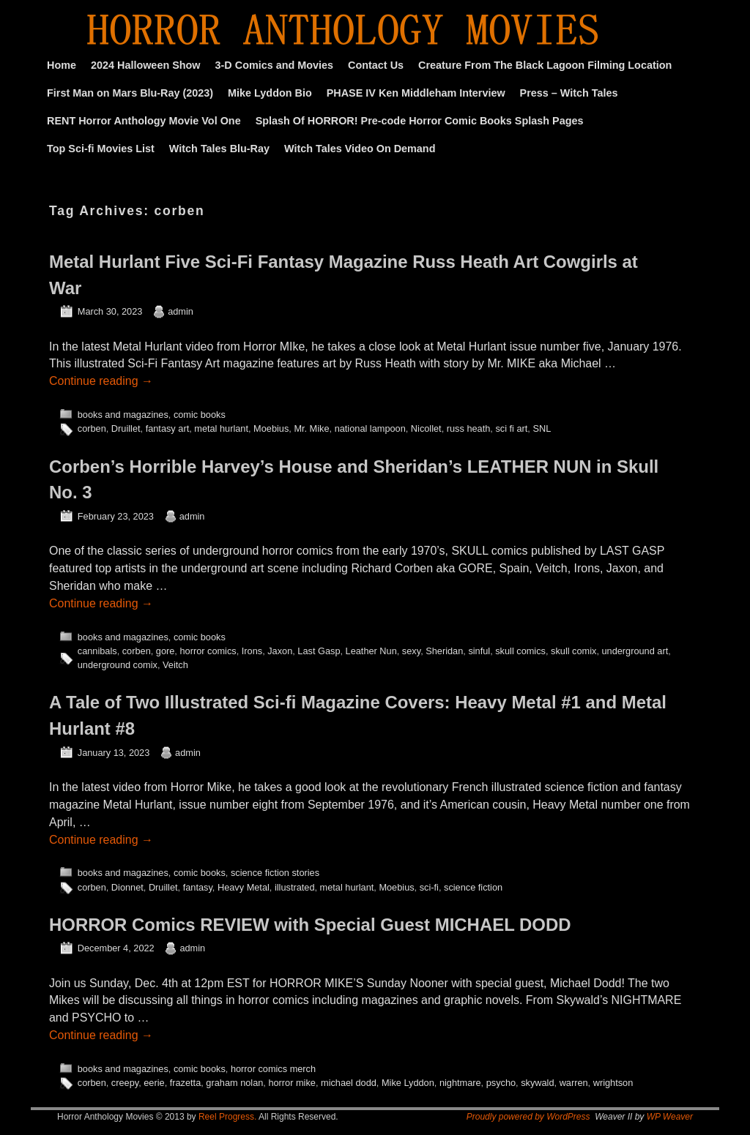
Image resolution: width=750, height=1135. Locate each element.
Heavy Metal (244, 887)
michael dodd (348, 1082)
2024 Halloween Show (146, 65)
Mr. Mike (311, 428)
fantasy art (168, 428)
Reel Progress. (227, 1117)
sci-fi (429, 887)
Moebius (271, 428)
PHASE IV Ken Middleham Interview (416, 93)
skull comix (573, 650)
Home (61, 65)
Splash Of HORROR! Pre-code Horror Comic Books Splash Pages (420, 121)
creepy (124, 1082)
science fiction (473, 887)
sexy (411, 650)
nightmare (460, 1082)
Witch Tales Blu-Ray (219, 148)
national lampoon (370, 428)
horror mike (291, 1082)
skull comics (520, 650)
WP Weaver (670, 1117)
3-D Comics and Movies (274, 65)
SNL (541, 428)
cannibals (97, 650)
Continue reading (101, 381)
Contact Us (376, 65)
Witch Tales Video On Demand (359, 148)
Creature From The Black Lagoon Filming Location (545, 65)
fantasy (197, 887)
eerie (154, 1082)
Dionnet (127, 887)
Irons (252, 650)
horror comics (207, 650)
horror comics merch (273, 1068)
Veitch (175, 664)
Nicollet (426, 428)
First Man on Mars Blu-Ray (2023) (130, 93)
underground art (634, 650)
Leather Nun (371, 650)
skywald (537, 1082)
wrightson (613, 1082)
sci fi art (511, 428)
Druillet (126, 428)
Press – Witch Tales (569, 93)
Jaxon (279, 650)
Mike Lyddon (408, 1082)
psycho (501, 1082)
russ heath (469, 428)
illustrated (295, 887)
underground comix (117, 664)
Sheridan (444, 650)
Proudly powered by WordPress (528, 1117)
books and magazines (123, 414)
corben (92, 428)
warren (574, 1082)
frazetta (185, 1082)
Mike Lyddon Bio (270, 93)
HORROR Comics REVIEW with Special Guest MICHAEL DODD (310, 924)
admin (180, 311)
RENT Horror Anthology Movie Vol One (144, 121)
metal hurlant (221, 428)
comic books (200, 414)
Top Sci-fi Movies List (101, 148)
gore (165, 650)
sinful (479, 650)
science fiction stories (275, 872)
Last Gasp (318, 650)
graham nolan (234, 1082)
